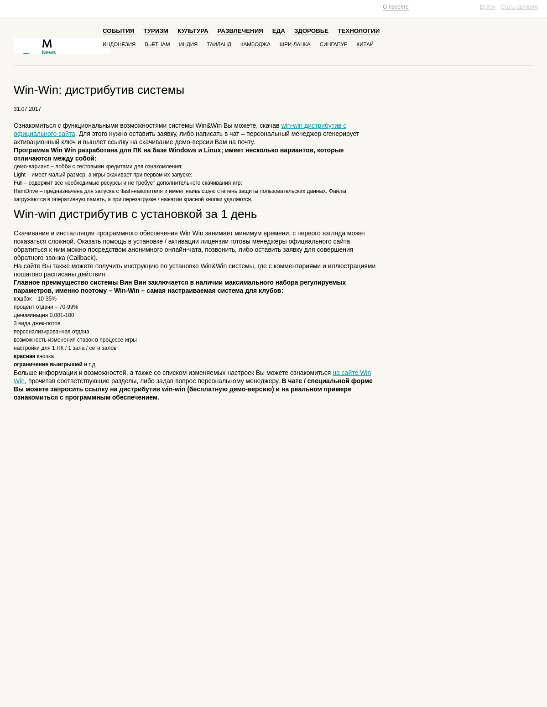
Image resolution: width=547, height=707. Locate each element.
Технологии (359, 30)
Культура (192, 30)
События (119, 30)
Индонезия (119, 44)
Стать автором (519, 7)
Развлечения (240, 30)
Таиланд (219, 44)
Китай (365, 44)
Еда (278, 30)
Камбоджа (255, 44)
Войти (487, 7)
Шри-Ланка (295, 44)
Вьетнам (157, 44)
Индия (188, 44)
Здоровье (311, 30)
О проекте (396, 7)
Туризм (156, 30)
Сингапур (334, 44)
